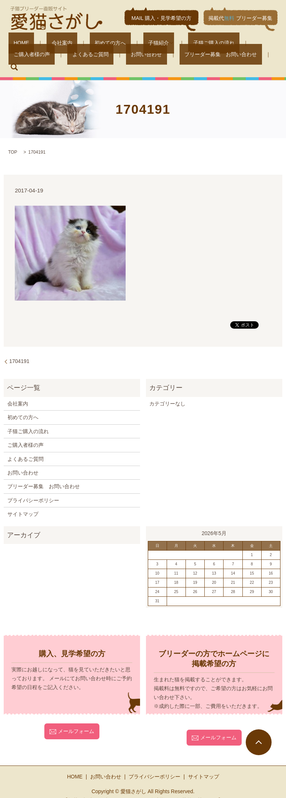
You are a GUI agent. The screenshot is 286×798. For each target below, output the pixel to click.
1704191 (19, 349)
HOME (16, 42)
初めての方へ (85, 42)
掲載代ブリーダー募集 (240, 18)
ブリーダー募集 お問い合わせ (137, 55)
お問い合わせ (72, 55)
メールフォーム (72, 719)
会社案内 (47, 42)
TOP (12, 140)
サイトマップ (22, 502)
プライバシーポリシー (33, 489)
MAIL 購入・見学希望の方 (161, 18)
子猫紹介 (123, 42)
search (191, 55)
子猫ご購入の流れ (174, 42)
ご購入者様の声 (225, 42)
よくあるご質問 (26, 55)
